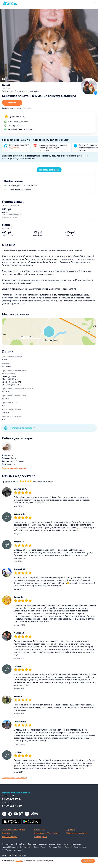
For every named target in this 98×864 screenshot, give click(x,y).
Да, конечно (88, 861)
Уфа (84, 847)
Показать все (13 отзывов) (14, 777)
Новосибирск (25, 847)
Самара (68, 847)
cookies (19, 860)
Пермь (43, 847)
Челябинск (6, 850)
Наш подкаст (39, 829)
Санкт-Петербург (18, 844)
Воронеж (42, 844)
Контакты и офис (9, 836)
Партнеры (70, 829)
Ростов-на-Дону (55, 847)
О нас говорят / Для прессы (46, 833)
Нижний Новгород (10, 847)
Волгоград (32, 844)
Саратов (77, 847)
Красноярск (77, 844)
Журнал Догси (40, 836)
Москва (5, 844)
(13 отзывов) (18, 116)
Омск (36, 847)
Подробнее (14, 147)
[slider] (25, 481)
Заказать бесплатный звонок (16, 792)
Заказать (12, 102)
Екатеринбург (55, 844)
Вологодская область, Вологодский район (20, 91)
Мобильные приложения (77, 833)
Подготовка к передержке (13, 829)
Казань (66, 844)
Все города (18, 850)
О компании (7, 833)
